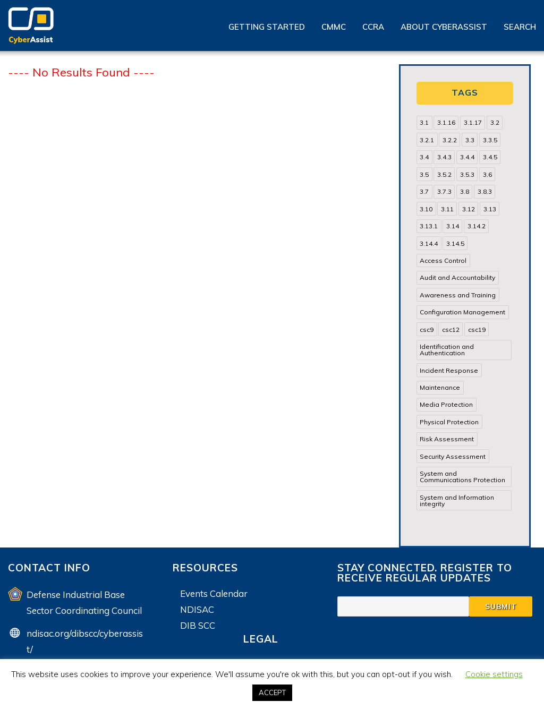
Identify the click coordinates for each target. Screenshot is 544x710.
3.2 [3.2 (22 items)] (494, 122)
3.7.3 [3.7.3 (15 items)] (444, 191)
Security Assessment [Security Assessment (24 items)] (453, 456)
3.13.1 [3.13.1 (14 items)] (429, 226)
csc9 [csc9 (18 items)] (427, 329)
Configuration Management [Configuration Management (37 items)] (462, 312)
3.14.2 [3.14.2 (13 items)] (477, 226)
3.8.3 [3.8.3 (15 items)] (485, 191)
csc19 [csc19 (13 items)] (477, 329)
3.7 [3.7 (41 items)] (424, 191)
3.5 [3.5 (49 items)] (424, 174)
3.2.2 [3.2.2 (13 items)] (450, 140)
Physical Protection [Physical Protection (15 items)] (449, 422)
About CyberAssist (444, 27)
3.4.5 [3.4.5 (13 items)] (490, 157)
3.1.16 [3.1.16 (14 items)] (446, 122)
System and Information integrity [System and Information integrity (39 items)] (457, 500)
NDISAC (197, 609)
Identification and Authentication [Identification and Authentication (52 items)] (447, 350)
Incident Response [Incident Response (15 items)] (449, 370)
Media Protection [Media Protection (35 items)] (446, 404)
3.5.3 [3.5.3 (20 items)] (467, 174)
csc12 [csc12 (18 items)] (451, 329)
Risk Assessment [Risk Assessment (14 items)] (447, 439)
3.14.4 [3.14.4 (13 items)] (429, 243)
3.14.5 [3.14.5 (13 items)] (455, 243)
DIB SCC (197, 625)
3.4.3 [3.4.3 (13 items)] (444, 157)
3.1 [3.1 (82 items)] (424, 122)
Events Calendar (214, 593)
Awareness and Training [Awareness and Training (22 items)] (458, 295)
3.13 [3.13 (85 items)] (489, 209)
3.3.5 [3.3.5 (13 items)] (490, 140)
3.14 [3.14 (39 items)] (452, 226)
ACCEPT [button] (272, 692)
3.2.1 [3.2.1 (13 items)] (427, 140)
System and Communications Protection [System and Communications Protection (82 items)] (462, 476)
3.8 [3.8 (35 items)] (464, 191)
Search (520, 27)
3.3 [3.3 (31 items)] (469, 140)
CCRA (373, 27)
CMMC (333, 27)
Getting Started (266, 27)
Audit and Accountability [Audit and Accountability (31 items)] (457, 277)
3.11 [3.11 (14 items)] (447, 209)
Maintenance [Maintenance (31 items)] (440, 387)
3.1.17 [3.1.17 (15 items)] (473, 122)
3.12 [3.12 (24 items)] (468, 209)
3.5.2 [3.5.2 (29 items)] (444, 174)
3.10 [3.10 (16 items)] (426, 209)
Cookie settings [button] (494, 674)
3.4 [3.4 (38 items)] (424, 157)
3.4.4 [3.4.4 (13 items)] (467, 157)
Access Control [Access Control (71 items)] (443, 260)
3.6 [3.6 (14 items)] (487, 174)
